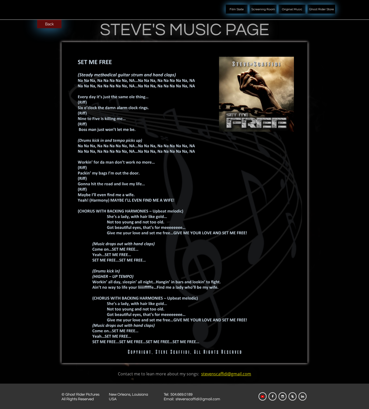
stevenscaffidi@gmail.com (226, 374)
